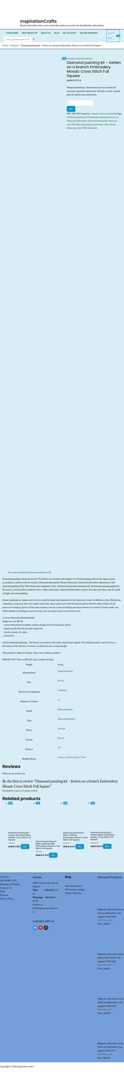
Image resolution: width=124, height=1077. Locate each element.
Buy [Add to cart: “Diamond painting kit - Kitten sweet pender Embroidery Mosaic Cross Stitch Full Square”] (53, 855)
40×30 (61, 680)
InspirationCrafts (38, 21)
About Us (46, 33)
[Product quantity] (80, 103)
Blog (57, 33)
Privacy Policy (6, 898)
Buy (71, 108)
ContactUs (5, 877)
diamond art (112, 117)
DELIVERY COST (8, 880)
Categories (12, 33)
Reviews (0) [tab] (45, 572)
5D (59, 747)
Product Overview (73, 893)
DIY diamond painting (81, 124)
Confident (62, 690)
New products (29, 33)
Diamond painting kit (98, 120)
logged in (18, 790)
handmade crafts (100, 124)
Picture (61, 738)
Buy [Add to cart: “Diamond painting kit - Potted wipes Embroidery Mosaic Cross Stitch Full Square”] (107, 846)
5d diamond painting (96, 117)
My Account (69, 33)
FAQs (2, 891)
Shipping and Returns (10, 884)
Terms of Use (6, 888)
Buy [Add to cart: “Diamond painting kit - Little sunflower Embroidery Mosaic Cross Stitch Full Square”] (80, 846)
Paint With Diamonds (87, 128)
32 (59, 699)
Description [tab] (13, 572)
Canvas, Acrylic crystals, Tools (71, 757)
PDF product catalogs (75, 889)
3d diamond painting (76, 117)
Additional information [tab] (29, 572)
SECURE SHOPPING (89, 33)
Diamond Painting (66, 719)
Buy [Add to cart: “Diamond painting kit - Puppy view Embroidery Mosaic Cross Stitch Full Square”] (25, 846)
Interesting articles (73, 886)
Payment (4, 895)
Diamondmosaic (65, 671)
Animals (70, 58)
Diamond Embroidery (77, 120)
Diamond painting (83, 58)
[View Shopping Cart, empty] (113, 35)
